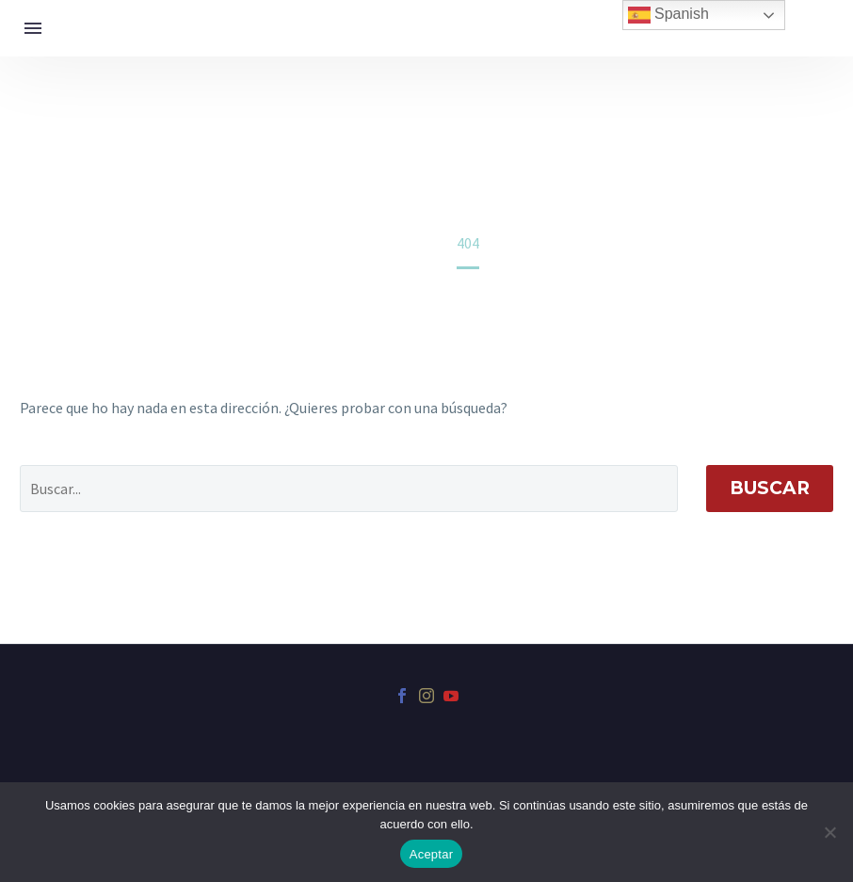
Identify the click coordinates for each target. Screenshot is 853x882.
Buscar (770, 488)
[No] (829, 832)
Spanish (668, 15)
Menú (32, 28)
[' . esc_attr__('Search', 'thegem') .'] (349, 488)
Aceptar (432, 854)
